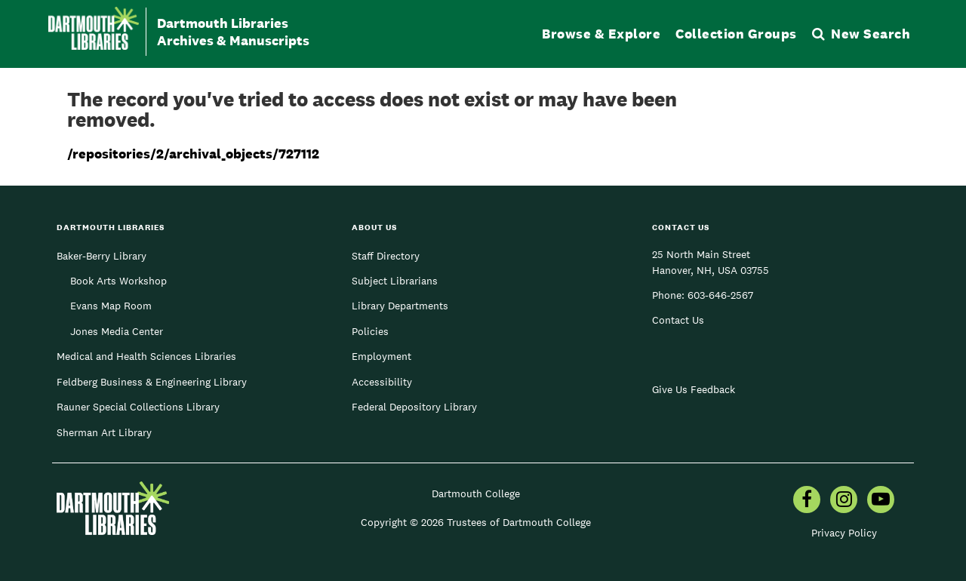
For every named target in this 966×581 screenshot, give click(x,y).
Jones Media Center (116, 331)
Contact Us (678, 320)
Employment (381, 356)
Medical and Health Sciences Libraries (146, 356)
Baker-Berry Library (101, 256)
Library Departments (400, 305)
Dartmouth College (476, 493)
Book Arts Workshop (118, 280)
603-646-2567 (720, 295)
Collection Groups (736, 33)
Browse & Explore (601, 33)
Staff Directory (386, 256)
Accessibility (382, 382)
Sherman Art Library (104, 432)
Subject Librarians (395, 280)
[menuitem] (806, 501)
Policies (370, 331)
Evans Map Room (111, 305)
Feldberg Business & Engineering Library (152, 382)
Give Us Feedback (693, 389)
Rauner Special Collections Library (138, 406)
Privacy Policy (844, 533)
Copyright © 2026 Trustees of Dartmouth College (476, 522)
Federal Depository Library (414, 406)
